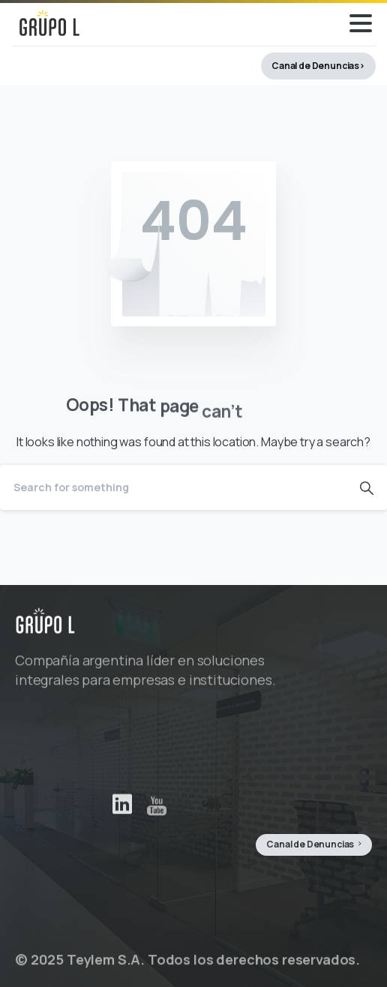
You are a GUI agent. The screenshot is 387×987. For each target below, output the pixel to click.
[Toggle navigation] (361, 23)
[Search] (173, 487)
